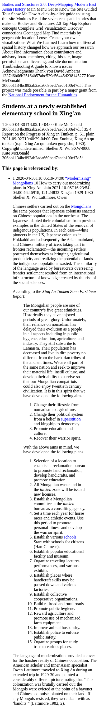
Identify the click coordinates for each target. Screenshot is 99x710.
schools (70, 537)
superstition (71, 419)
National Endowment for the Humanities (42, 95)
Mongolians (81, 206)
